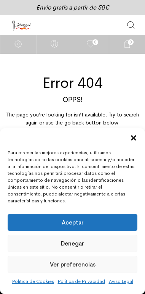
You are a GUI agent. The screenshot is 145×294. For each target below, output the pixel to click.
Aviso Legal (121, 281)
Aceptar (73, 222)
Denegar (72, 243)
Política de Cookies (33, 281)
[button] (133, 138)
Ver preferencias (73, 264)
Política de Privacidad (81, 281)
